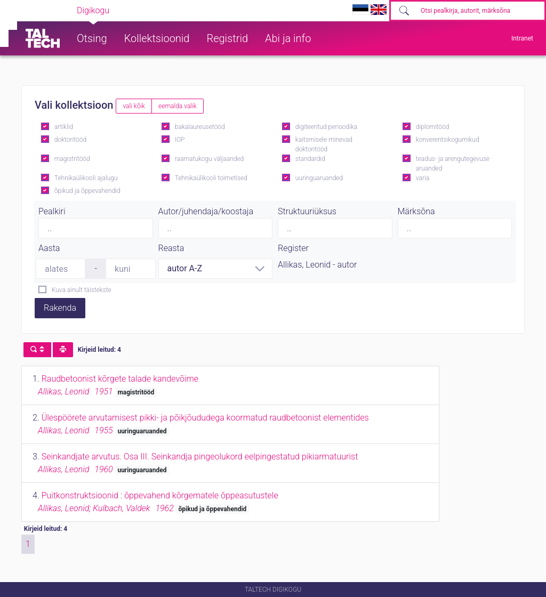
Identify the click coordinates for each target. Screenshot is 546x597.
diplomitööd (432, 127)
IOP (180, 139)
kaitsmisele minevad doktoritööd (323, 144)
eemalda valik (177, 106)
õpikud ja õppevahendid (87, 191)
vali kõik (134, 106)
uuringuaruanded (319, 178)
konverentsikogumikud (447, 139)
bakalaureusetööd (200, 127)
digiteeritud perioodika (326, 127)
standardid (310, 159)
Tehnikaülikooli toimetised (211, 178)
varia (422, 178)
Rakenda (60, 308)
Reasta (171, 248)
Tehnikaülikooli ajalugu (86, 178)
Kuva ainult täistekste (81, 290)
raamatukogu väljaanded (209, 159)
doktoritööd (70, 139)
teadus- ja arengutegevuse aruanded (452, 163)
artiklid (63, 127)
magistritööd (72, 159)
